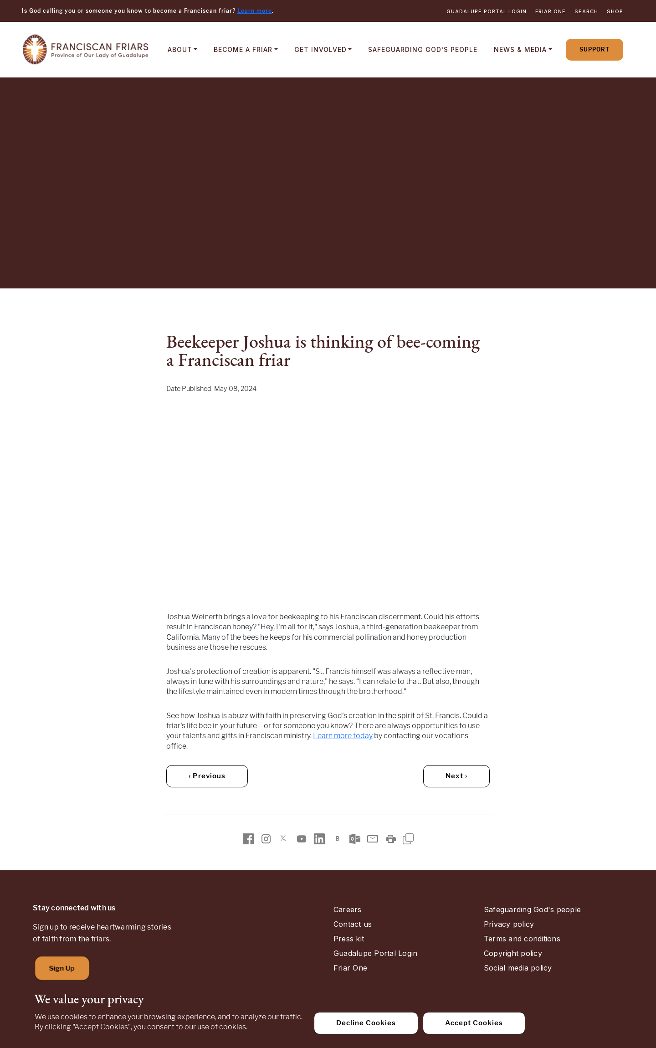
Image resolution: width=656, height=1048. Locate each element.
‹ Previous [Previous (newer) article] (207, 776)
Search (586, 11)
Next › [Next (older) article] (456, 776)
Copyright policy (513, 953)
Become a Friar (243, 49)
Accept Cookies (474, 1023)
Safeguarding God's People (422, 49)
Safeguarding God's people (532, 909)
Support (594, 49)
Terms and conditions (522, 938)
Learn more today (343, 735)
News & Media (520, 49)
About (180, 49)
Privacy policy (509, 924)
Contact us (352, 924)
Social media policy (518, 967)
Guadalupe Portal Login (486, 11)
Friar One (550, 11)
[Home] (85, 49)
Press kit (348, 938)
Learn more (254, 10)
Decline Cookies (366, 1023)
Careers (347, 909)
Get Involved (320, 49)
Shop (615, 11)
